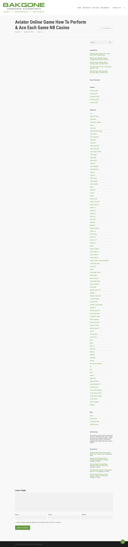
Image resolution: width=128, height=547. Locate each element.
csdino (92, 269)
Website (84, 514)
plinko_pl (92, 352)
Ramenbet (93, 358)
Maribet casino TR (95, 290)
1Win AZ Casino (94, 116)
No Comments (105, 28)
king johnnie (93, 287)
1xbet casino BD (94, 149)
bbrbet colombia (94, 228)
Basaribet (92, 225)
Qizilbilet (92, 355)
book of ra (93, 237)
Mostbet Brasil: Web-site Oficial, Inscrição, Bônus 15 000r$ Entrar (99, 63)
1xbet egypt (93, 154)
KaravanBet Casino (95, 281)
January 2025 (93, 94)
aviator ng (39, 32)
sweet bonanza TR (95, 384)
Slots (91, 372)
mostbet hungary (94, 299)
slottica (92, 375)
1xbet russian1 (94, 184)
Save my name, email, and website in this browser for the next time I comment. (39, 522)
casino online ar (94, 255)
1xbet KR (92, 163)
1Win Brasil (93, 119)
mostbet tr (93, 308)
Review (92, 360)
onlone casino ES (94, 322)
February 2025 (94, 91)
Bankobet (92, 222)
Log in (91, 416)
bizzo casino (93, 234)
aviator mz (93, 213)
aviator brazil (93, 199)
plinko (91, 343)
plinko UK (92, 349)
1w (91, 113)
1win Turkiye (93, 134)
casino (92, 246)
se (90, 366)
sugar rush (93, 378)
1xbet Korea (93, 160)
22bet (91, 187)
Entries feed (93, 418)
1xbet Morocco (94, 169)
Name (17, 514)
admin (18, 32)
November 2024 (94, 99)
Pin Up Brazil (93, 334)
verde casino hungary (96, 390)
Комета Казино (94, 402)
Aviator (92, 196)
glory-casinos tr (94, 278)
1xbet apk (92, 143)
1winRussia (93, 140)
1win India (92, 128)
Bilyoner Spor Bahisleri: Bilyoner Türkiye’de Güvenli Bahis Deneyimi (99, 58)
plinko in (92, 346)
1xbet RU (92, 175)
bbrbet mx (93, 231)
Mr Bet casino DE (95, 310)
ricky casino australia (95, 363)
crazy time (93, 266)
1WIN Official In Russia (96, 131)
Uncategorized (94, 387)
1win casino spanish (95, 122)
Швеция (92, 405)
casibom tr (93, 243)
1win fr (92, 125)
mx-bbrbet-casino (95, 316)
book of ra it (93, 240)
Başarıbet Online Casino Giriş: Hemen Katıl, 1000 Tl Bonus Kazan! (100, 54)
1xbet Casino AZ (94, 146)
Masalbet (92, 293)
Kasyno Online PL (95, 284)
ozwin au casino (94, 325)
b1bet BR (92, 219)
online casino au (94, 319)
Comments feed (94, 421)
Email (50, 514)
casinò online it (94, 257)
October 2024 (94, 102)
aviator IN (92, 207)
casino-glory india (95, 263)
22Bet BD (92, 190)
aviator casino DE (95, 202)
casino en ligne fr (94, 249)
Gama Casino (93, 275)
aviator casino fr (94, 204)
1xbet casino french (95, 152)
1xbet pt (92, 172)
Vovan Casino (93, 399)
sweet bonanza (94, 381)
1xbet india (93, 157)
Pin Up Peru (93, 337)
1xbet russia (93, 178)
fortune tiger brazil (95, 272)
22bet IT (92, 193)
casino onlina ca (94, 252)
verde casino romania (96, 396)
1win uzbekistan (94, 137)
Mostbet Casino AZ (95, 296)
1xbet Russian (94, 181)
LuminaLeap (39, 544)
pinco (91, 340)
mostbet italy (93, 302)
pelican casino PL (95, 328)
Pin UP (92, 331)
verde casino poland (95, 393)
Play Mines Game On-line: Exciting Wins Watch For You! (101, 67)
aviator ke (92, 210)
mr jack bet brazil (95, 313)
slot (91, 369)
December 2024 (94, 96)
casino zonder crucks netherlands (99, 260)
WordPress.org (94, 424)
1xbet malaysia (94, 166)
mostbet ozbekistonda (96, 305)
